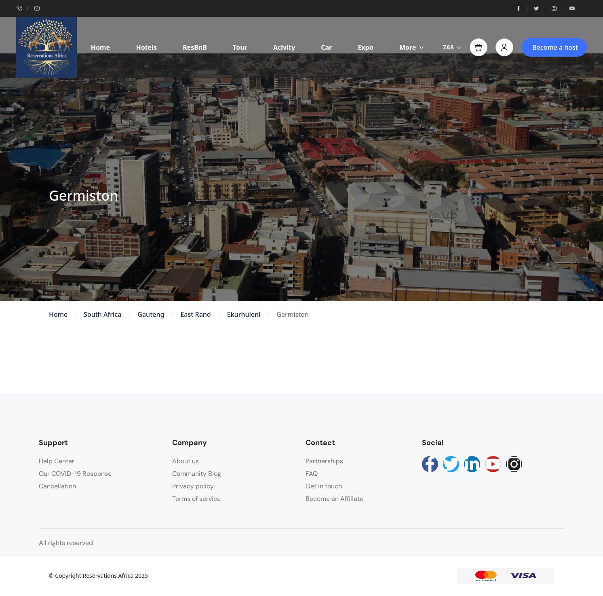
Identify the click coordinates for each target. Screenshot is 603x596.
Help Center (56, 461)
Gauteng (150, 314)
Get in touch (324, 486)
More (411, 47)
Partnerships (324, 461)
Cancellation (57, 486)
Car (326, 47)
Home (100, 47)
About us (185, 461)
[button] (478, 47)
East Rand (195, 314)
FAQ (312, 473)
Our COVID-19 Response (75, 473)
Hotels (146, 47)
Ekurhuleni (244, 314)
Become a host (555, 47)
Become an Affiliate (334, 498)
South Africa (102, 314)
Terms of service (196, 498)
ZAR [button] (452, 47)
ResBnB (195, 47)
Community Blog (196, 473)
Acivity (284, 47)
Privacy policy (193, 486)
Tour (240, 47)
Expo (365, 47)
